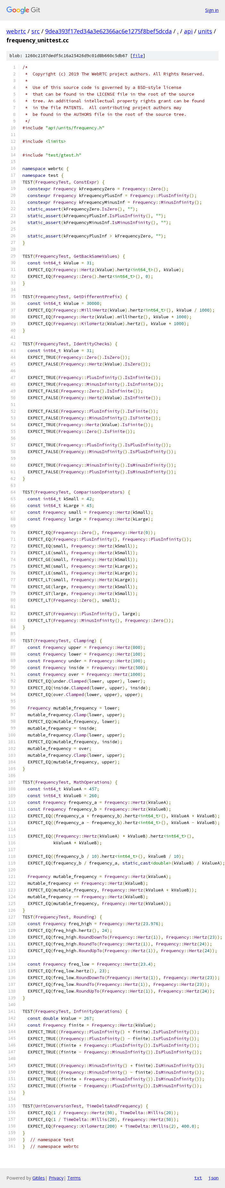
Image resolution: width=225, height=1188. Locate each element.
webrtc (16, 31)
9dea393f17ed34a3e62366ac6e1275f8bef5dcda (108, 31)
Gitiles (38, 1178)
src (35, 31)
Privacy (56, 1178)
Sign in (212, 10)
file (138, 55)
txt (198, 1178)
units (205, 31)
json (213, 1178)
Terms (74, 1178)
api (188, 31)
